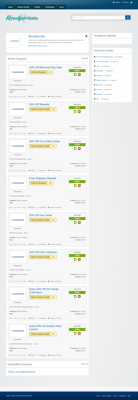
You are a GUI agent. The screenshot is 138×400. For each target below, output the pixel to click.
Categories (50, 7)
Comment (41, 96)
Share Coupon (23, 7)
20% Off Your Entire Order (44, 141)
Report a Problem (54, 96)
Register (116, 2)
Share (31, 96)
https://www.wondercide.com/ (37, 46)
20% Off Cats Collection (43, 252)
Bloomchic (99, 94)
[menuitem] (10, 7)
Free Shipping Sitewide (42, 178)
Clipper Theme (11, 396)
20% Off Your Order (40, 215)
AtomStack (99, 71)
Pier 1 (98, 66)
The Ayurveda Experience (104, 57)
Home (10, 7)
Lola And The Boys (102, 61)
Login (125, 2)
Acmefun (99, 89)
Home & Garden (22, 89)
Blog (61, 7)
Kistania (98, 75)
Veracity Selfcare (101, 80)
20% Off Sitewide (39, 104)
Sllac (97, 99)
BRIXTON (99, 85)
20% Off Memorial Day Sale (45, 67)
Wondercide (18, 81)
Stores (37, 7)
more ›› (31, 85)
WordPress (28, 396)
